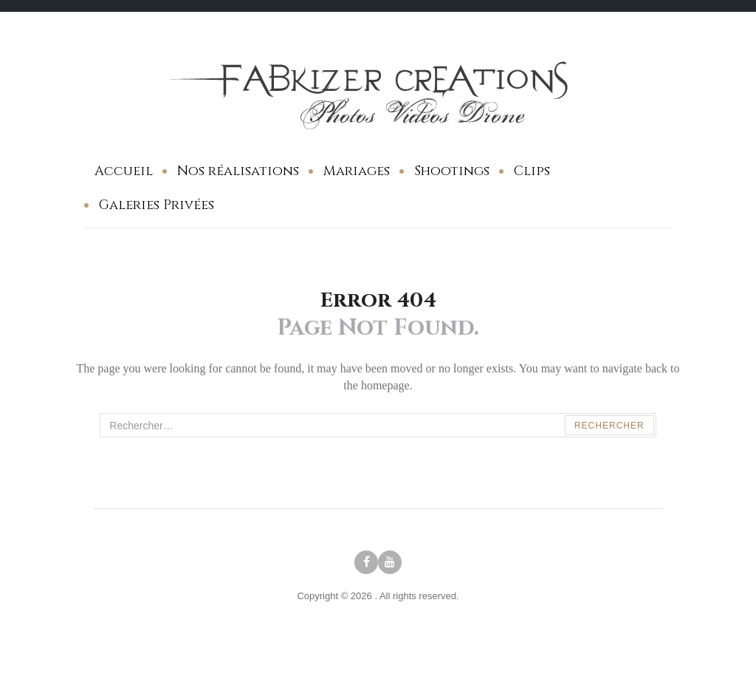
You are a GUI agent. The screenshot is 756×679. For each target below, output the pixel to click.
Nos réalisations (238, 171)
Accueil (123, 171)
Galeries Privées (156, 205)
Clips (532, 171)
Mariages (356, 171)
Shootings (451, 171)
